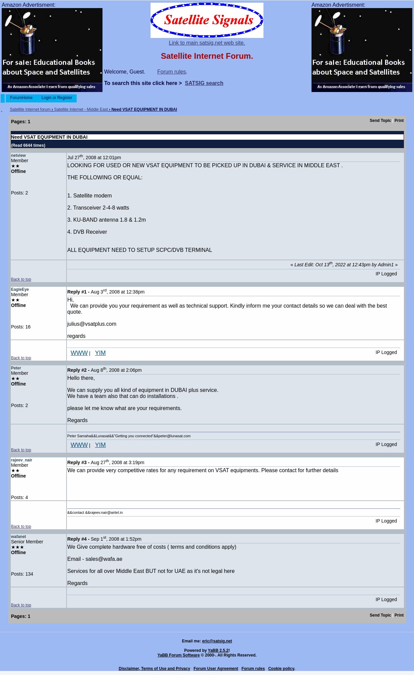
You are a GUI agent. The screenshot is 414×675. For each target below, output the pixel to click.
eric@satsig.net (217, 641)
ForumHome (21, 97)
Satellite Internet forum (30, 109)
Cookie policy (281, 668)
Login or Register (57, 97)
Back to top (21, 279)
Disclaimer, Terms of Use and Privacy (154, 668)
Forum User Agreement (216, 668)
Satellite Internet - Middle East (81, 109)
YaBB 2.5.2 (218, 650)
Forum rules (171, 72)
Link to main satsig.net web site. (207, 43)
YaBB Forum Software (178, 655)
